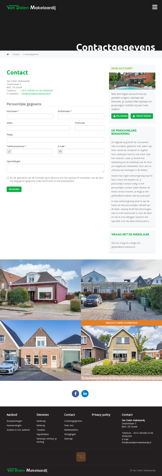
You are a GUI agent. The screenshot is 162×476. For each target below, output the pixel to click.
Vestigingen (70, 434)
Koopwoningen (14, 420)
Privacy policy (101, 415)
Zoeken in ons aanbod (18, 429)
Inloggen (120, 115)
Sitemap (68, 438)
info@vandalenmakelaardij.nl (36, 93)
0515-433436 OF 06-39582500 (37, 90)
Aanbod (12, 415)
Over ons (69, 425)
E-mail (61, 146)
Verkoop (41, 425)
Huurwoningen (14, 425)
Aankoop (41, 420)
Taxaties (41, 429)
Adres (9, 122)
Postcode (80, 122)
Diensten (43, 415)
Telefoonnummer (16, 146)
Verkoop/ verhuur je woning (47, 440)
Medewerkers (71, 429)
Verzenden (14, 189)
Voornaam (12, 111)
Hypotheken (43, 434)
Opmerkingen (13, 161)
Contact (69, 415)
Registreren (142, 115)
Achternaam (64, 111)
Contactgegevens (73, 420)
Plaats (10, 134)
